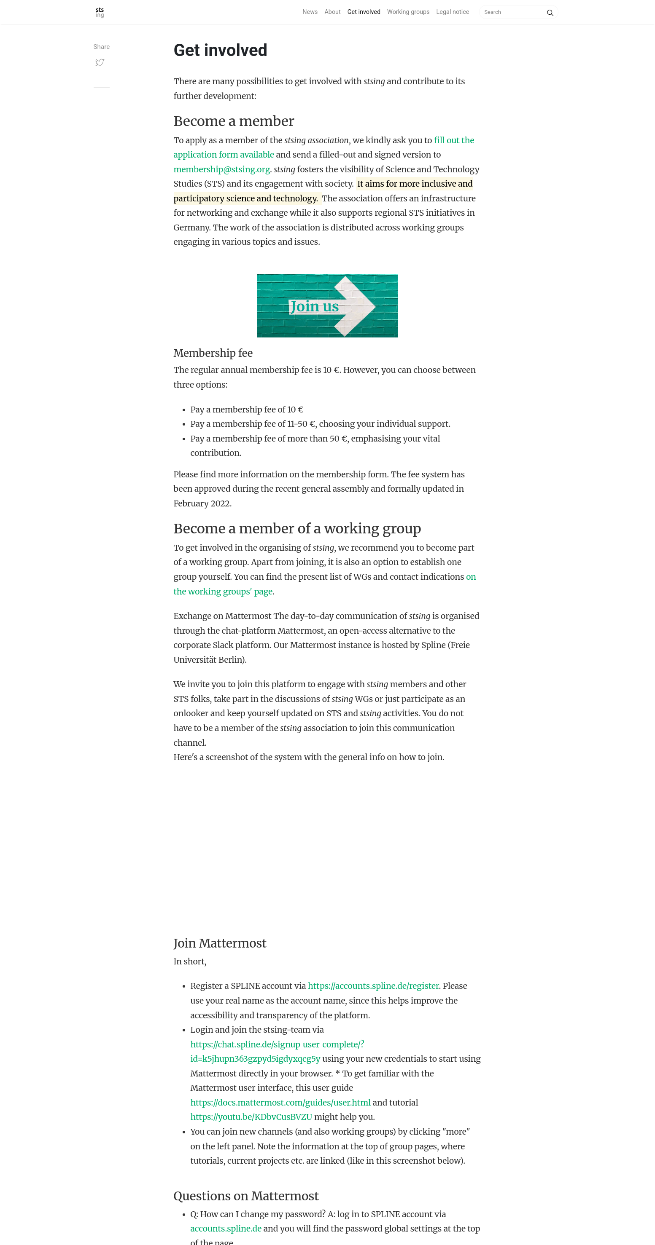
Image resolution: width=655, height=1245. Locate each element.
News (310, 12)
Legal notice (453, 12)
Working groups (408, 12)
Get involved (364, 12)
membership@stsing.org (222, 169)
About (332, 12)
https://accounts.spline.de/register (373, 986)
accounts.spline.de (226, 1229)
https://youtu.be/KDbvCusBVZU (252, 1117)
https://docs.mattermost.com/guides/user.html (281, 1103)
